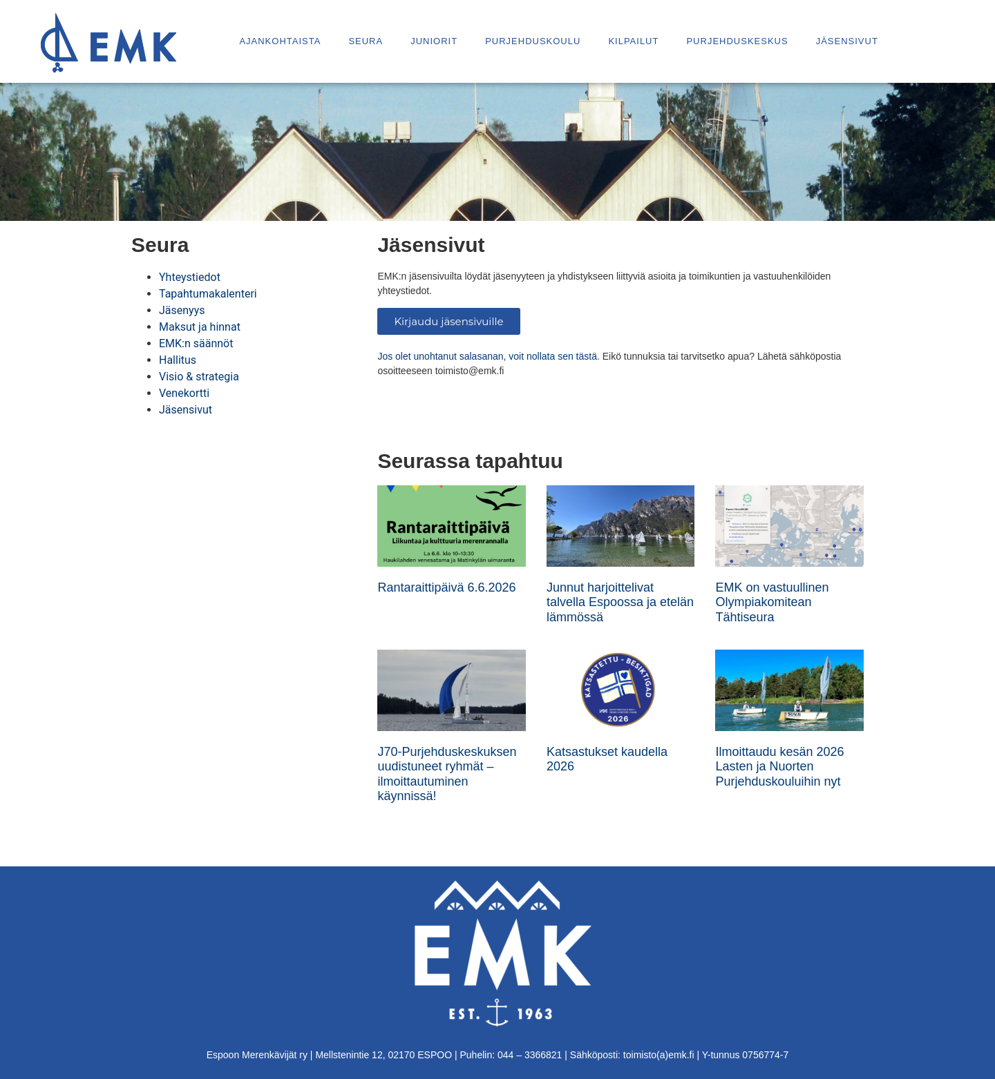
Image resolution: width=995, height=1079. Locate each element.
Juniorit (433, 41)
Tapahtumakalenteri (208, 293)
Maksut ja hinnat (199, 326)
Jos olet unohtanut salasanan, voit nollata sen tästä (487, 356)
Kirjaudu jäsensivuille (448, 321)
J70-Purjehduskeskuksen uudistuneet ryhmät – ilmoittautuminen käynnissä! (446, 774)
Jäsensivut (847, 41)
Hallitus (177, 360)
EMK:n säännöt (196, 343)
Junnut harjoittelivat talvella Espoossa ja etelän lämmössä (620, 602)
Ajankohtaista (280, 41)
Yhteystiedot (189, 277)
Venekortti (184, 393)
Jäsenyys (182, 310)
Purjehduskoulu (532, 41)
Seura (365, 41)
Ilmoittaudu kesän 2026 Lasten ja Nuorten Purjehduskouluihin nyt (779, 766)
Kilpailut (633, 41)
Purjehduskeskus (737, 41)
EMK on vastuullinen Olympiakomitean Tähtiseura (771, 602)
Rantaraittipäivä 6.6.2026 (446, 587)
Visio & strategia (199, 376)
